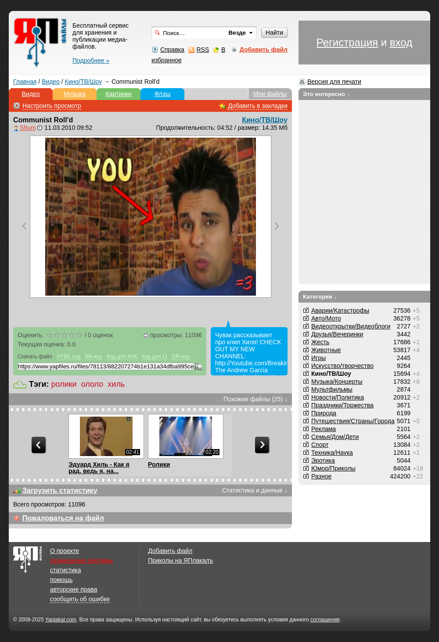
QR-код (181, 356)
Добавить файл (170, 550)
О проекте (64, 550)
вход (401, 42)
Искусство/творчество (342, 365)
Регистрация (347, 42)
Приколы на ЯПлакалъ (180, 560)
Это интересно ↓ (326, 94)
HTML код (68, 356)
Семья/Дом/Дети (335, 436)
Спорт (319, 444)
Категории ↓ (320, 296)
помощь (61, 579)
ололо (92, 384)
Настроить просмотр (51, 105)
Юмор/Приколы (333, 468)
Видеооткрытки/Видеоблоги (350, 326)
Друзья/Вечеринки (337, 334)
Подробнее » (90, 60)
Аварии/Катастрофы (340, 310)
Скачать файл (35, 356)
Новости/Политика (337, 397)
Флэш (163, 93)
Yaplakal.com (60, 620)
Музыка (75, 93)
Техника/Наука (332, 452)
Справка (172, 49)
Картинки (118, 93)
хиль (116, 384)
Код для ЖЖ (122, 356)
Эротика (323, 460)
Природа (323, 413)
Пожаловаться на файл (63, 518)
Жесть (320, 342)
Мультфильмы (332, 389)
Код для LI (154, 356)
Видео (51, 81)
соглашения (325, 620)
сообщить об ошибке (80, 599)
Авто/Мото (326, 318)
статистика (65, 570)
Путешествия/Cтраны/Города (353, 420)
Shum (28, 127)
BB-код (93, 356)
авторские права (73, 589)
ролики (64, 384)
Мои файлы (270, 93)
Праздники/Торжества (342, 405)
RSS (202, 49)
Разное (321, 476)
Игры (318, 357)
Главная (24, 81)
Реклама (323, 428)
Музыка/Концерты (337, 381)
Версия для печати (334, 81)
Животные (326, 349)
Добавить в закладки (258, 105)
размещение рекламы (81, 560)
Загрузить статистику (59, 490)
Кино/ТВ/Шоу (83, 81)
